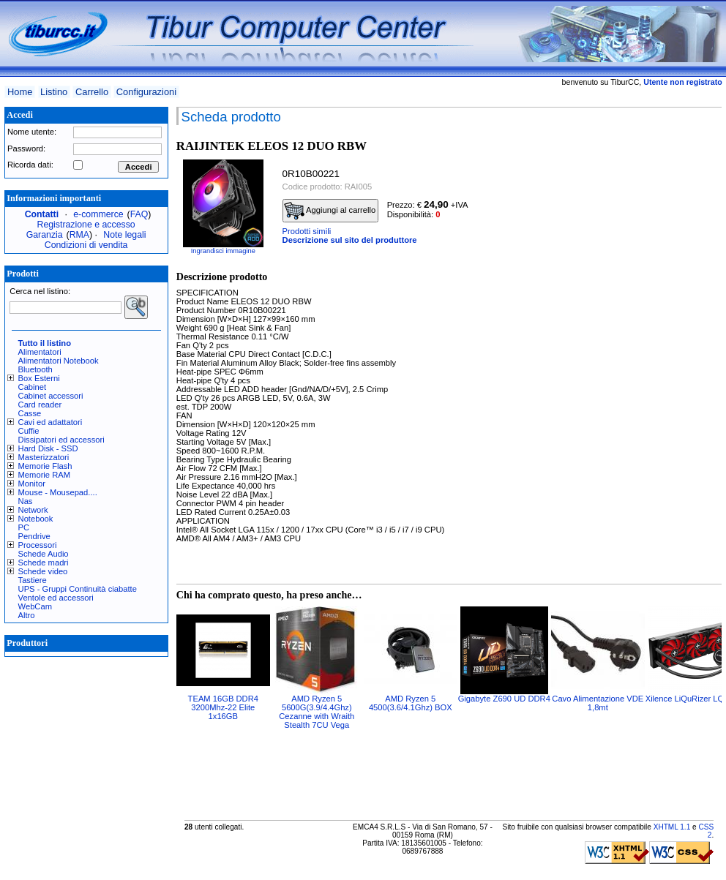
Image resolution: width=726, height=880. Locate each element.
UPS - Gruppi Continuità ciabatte (77, 588)
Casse (30, 413)
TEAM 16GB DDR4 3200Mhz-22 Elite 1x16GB (223, 707)
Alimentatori (39, 351)
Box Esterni (39, 378)
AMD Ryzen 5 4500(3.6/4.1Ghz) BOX (410, 703)
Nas (25, 501)
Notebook (35, 518)
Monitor (31, 483)
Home (19, 91)
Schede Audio (43, 553)
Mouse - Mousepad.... (57, 492)
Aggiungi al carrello (330, 210)
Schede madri (43, 562)
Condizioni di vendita (86, 245)
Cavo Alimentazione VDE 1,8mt (597, 703)
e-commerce (98, 214)
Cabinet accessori (50, 395)
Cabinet (32, 387)
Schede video (43, 571)
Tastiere (32, 580)
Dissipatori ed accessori (61, 439)
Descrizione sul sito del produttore (349, 240)
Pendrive (34, 536)
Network (33, 509)
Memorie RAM (44, 474)
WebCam (35, 606)
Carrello (91, 91)
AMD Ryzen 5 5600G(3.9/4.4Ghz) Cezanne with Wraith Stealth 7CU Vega (316, 711)
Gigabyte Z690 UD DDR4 (504, 698)
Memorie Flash (45, 466)
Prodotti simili (307, 231)
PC (24, 527)
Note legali (124, 235)
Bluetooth (35, 369)
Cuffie (29, 430)
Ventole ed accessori (56, 597)
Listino (53, 91)
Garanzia (44, 235)
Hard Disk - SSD (48, 448)
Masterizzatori (44, 457)
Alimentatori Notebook (58, 360)
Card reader (40, 404)
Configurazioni (146, 91)
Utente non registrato (682, 82)
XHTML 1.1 (672, 827)
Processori (37, 545)
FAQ (139, 214)
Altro (26, 615)
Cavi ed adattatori (50, 422)
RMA (79, 235)
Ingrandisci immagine (223, 251)
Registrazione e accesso (86, 224)
